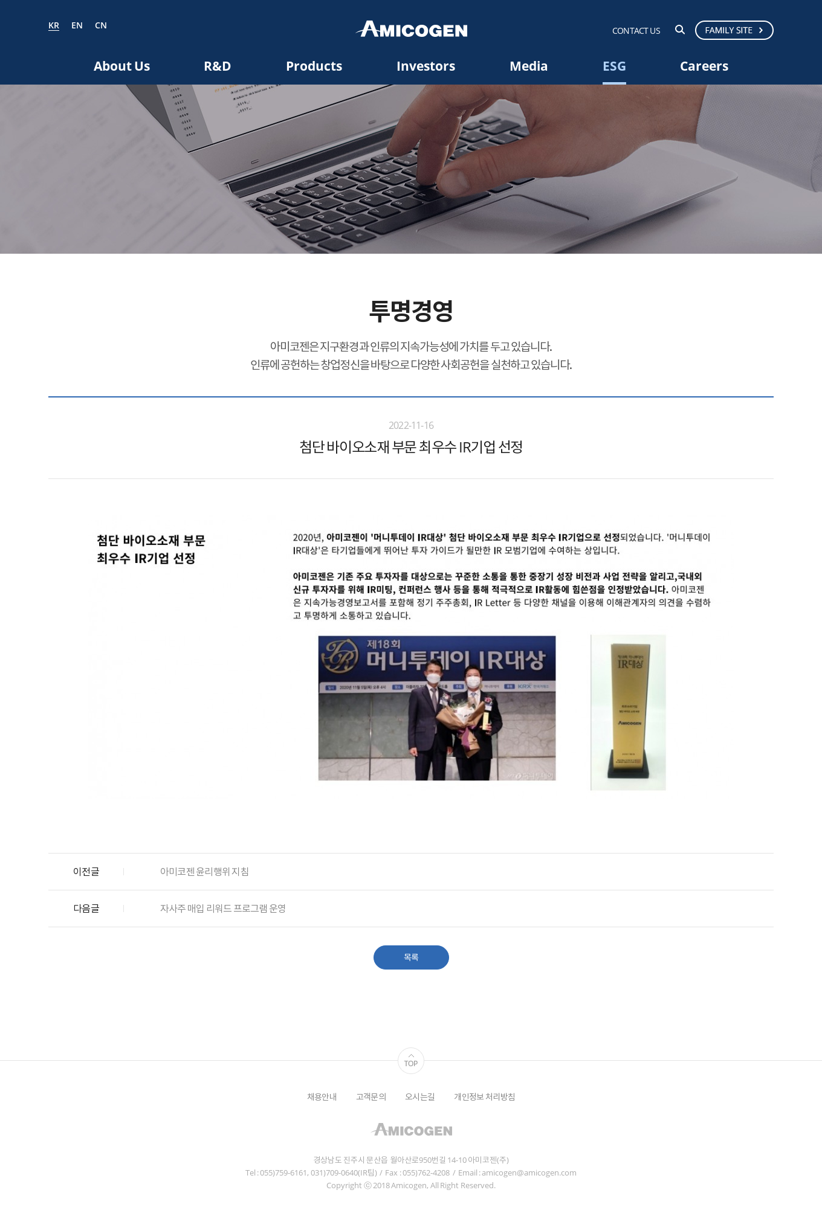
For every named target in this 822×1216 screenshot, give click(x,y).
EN (77, 25)
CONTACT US (636, 30)
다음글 (86, 908)
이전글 (86, 871)
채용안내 (322, 1096)
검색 (680, 29)
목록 (411, 957)
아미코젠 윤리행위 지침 (204, 871)
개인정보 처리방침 (484, 1096)
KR (53, 26)
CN (101, 25)
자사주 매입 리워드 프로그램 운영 (223, 908)
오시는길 (420, 1096)
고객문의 (371, 1096)
